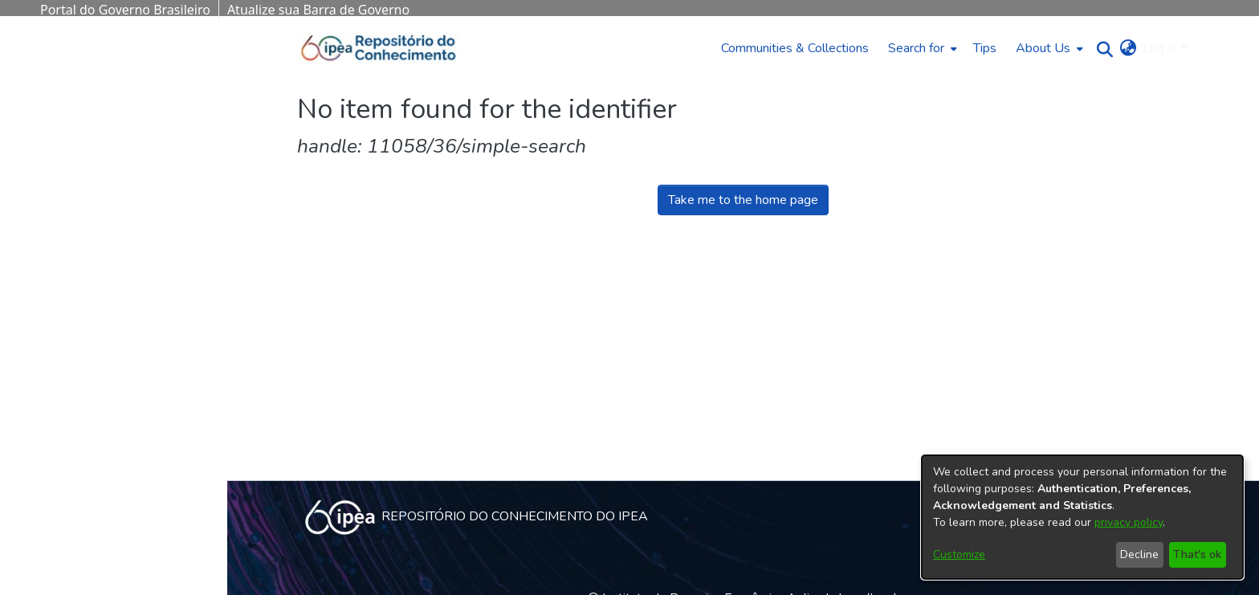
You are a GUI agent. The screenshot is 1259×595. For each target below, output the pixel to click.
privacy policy (1128, 522)
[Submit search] (1100, 48)
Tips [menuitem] (984, 48)
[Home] (378, 48)
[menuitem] (921, 48)
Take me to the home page (743, 200)
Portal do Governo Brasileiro (125, 9)
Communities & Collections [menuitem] (795, 48)
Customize (959, 554)
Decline (1139, 554)
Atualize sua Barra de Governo (318, 9)
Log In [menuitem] (1160, 48)
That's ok (1197, 554)
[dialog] (1082, 517)
